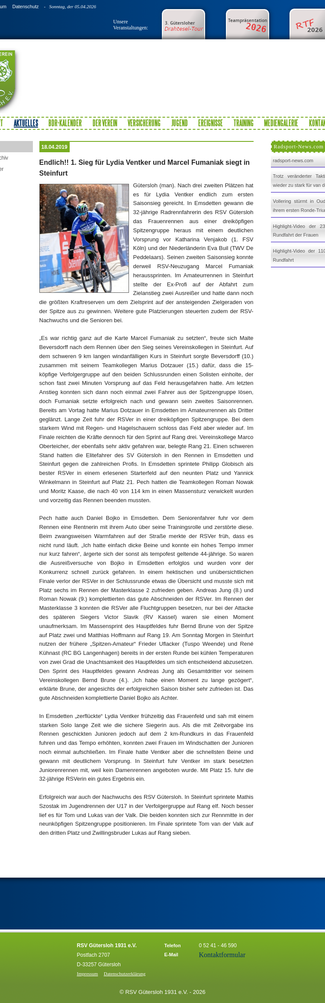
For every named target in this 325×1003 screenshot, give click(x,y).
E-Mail (171, 954)
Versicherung (144, 123)
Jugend (179, 123)
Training (244, 123)
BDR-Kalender (65, 123)
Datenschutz (25, 6)
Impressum (87, 973)
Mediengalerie (281, 123)
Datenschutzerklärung (125, 973)
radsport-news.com (293, 160)
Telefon (172, 945)
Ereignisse (210, 123)
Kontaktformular (222, 954)
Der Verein (105, 123)
